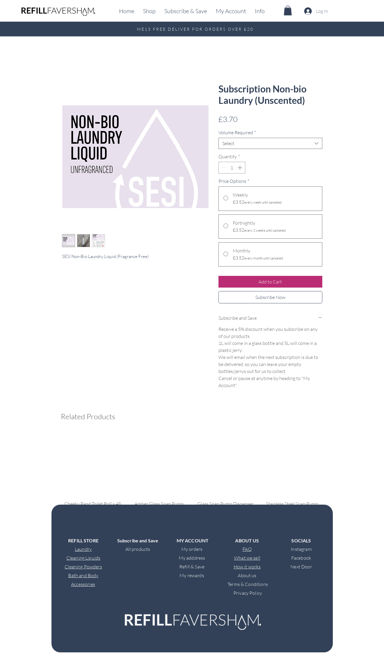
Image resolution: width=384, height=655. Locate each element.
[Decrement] (223, 167)
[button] (259, 11)
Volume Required (237, 132)
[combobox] (270, 143)
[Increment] (240, 167)
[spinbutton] (232, 167)
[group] (192, 486)
